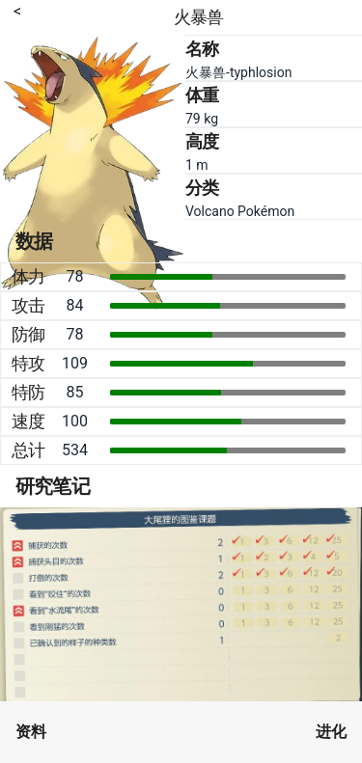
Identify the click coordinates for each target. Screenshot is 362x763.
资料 (30, 731)
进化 (331, 731)
